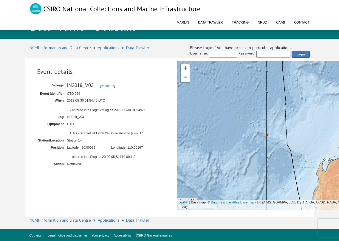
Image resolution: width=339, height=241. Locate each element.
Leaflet (183, 202)
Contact (301, 22)
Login (300, 54)
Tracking (240, 22)
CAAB (280, 22)
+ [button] (185, 68)
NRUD (262, 22)
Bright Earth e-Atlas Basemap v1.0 (236, 202)
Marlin (183, 22)
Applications (108, 47)
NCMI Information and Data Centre (60, 47)
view (135, 133)
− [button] (185, 77)
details (105, 86)
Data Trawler (210, 22)
